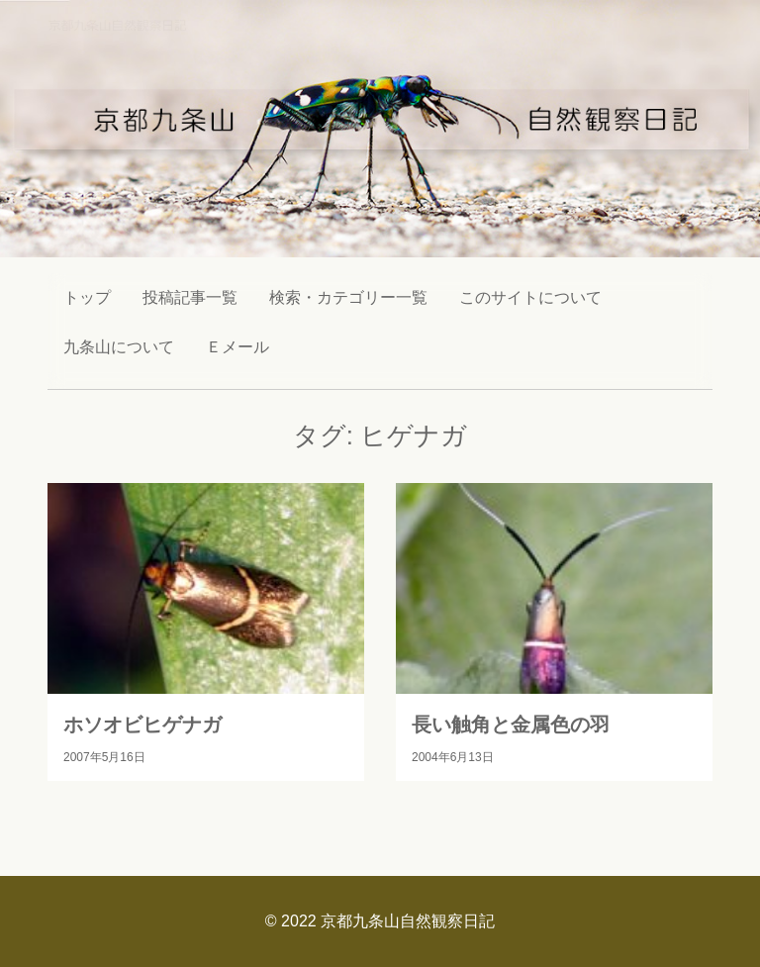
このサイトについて (530, 297)
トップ (87, 297)
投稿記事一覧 (190, 297)
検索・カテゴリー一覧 (348, 297)
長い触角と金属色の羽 (511, 724)
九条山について (118, 346)
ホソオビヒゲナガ (142, 724)
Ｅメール (237, 346)
